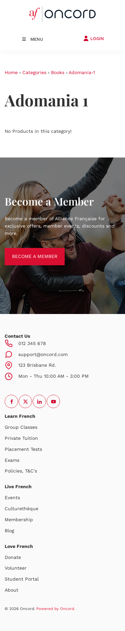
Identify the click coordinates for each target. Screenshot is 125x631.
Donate (13, 557)
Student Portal (22, 579)
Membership (19, 519)
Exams (12, 460)
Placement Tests (23, 449)
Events (12, 497)
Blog (9, 530)
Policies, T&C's (21, 471)
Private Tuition (21, 438)
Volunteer (16, 568)
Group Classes (21, 427)
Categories (34, 72)
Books (57, 72)
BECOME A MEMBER (27, 251)
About (11, 590)
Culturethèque (21, 508)
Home (11, 72)
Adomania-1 (82, 72)
